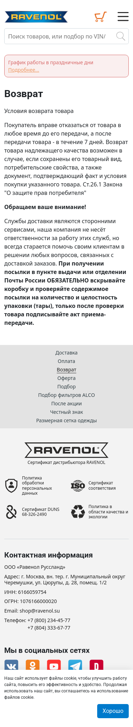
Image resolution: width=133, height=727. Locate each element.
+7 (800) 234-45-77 (49, 621)
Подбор (66, 386)
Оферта (66, 378)
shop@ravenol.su (40, 611)
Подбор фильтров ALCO (66, 395)
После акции (66, 403)
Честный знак (66, 412)
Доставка (66, 352)
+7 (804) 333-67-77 (49, 628)
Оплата (66, 361)
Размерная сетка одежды (66, 420)
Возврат (66, 369)
